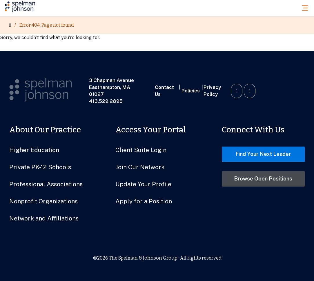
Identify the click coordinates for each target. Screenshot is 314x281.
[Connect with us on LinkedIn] (236, 91)
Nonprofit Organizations (43, 201)
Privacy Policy (212, 90)
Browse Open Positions (263, 179)
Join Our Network (140, 167)
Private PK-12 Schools (40, 167)
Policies (190, 91)
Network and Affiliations (44, 218)
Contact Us (164, 90)
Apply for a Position (143, 201)
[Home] (10, 25)
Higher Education (34, 150)
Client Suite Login (140, 150)
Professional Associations (46, 184)
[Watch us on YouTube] (249, 91)
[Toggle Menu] (306, 8)
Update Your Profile (143, 184)
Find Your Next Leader (263, 154)
